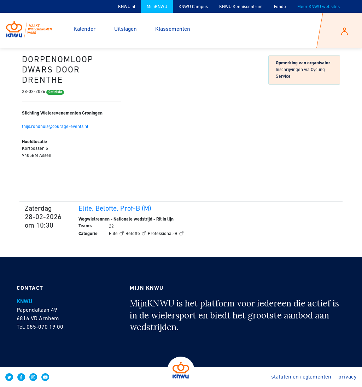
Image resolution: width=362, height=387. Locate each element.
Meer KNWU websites (318, 7)
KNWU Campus (193, 7)
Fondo (280, 7)
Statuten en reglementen (301, 377)
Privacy (347, 377)
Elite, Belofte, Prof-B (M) (114, 208)
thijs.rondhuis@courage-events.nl (55, 126)
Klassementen (172, 29)
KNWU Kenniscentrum (241, 7)
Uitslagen (125, 29)
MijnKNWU (157, 7)
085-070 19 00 (45, 327)
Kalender (85, 29)
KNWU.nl (126, 7)
